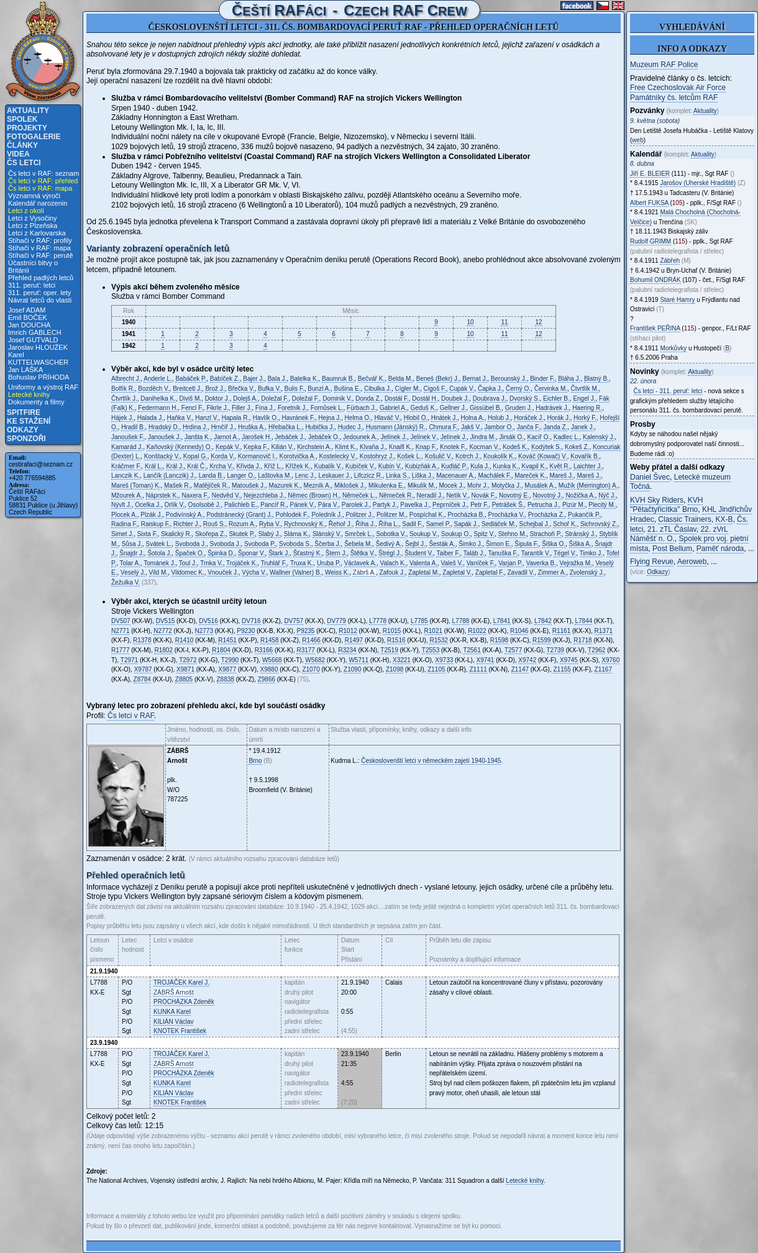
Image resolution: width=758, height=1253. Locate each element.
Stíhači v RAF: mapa (39, 248)
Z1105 (436, 669)
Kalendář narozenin (37, 203)
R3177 (305, 650)
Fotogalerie (33, 136)
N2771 (120, 630)
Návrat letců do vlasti (39, 300)
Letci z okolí (26, 210)
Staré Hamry (677, 299)
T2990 (230, 660)
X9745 (569, 660)
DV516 (208, 620)
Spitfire (23, 412)
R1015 (392, 630)
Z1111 (477, 669)
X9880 (269, 669)
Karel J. (181, 982)
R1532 (438, 640)
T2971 (129, 660)
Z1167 (603, 669)
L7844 (583, 620)
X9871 (185, 669)
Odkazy (23, 430)
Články (22, 145)
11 (504, 322)
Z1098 (394, 669)
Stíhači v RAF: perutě (40, 255)
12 (538, 322)
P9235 (305, 630)
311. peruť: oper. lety (39, 292)
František (179, 1030)
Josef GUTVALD (33, 340)
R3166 (264, 650)
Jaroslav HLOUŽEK (38, 347)
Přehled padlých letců (40, 277)
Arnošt (173, 992)
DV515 (165, 620)
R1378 (142, 640)
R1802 (163, 650)
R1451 (227, 640)
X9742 (527, 660)
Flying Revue (652, 561)
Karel (172, 1011)
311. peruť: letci (31, 285)
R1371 (604, 630)
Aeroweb (691, 561)
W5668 (272, 660)
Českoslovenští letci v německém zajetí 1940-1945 (431, 760)
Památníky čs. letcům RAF (674, 97)
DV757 (293, 620)
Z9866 (266, 679)
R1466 (311, 640)
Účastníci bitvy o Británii (33, 266)
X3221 (402, 660)
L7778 (377, 620)
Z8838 (225, 679)
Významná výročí (34, 195)
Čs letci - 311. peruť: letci (668, 391)
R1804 (221, 650)
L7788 (461, 620)
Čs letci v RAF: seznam (43, 173)
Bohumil (655, 279)
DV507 (120, 620)
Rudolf (650, 241)
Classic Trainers (684, 519)
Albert (649, 202)
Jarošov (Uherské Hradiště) (698, 183)
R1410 (184, 640)
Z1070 (310, 669)
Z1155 (561, 669)
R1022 (477, 630)
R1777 (120, 650)
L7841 (502, 620)
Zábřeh (670, 260)
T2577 (513, 650)
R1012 (348, 630)
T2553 (430, 650)
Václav (173, 1021)
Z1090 (352, 669)
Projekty (27, 128)
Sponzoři (26, 438)
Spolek (22, 119)
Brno (255, 760)
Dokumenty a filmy (36, 402)
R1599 (541, 640)
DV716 (251, 620)
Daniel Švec (650, 477)
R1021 (433, 630)
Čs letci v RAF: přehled (43, 181)
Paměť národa (720, 548)
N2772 (162, 630)
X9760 (610, 660)
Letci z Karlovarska (37, 233)
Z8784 (142, 679)
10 (470, 322)
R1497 (354, 640)
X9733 (444, 660)
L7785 (419, 620)
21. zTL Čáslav (671, 529)
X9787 (143, 669)
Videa (18, 154)
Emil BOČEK (27, 317)
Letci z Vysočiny (32, 218)
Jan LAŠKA (25, 369)
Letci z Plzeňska (32, 225)
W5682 (315, 660)
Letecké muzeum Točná (680, 482)
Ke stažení (28, 421)
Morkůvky (673, 348)
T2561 (471, 650)
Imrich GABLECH (35, 332)
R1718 (582, 640)
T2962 (596, 650)
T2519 (389, 650)
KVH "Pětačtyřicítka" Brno (666, 505)
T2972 (187, 660)
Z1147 (520, 669)
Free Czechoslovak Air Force (678, 87)
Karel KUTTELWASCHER (38, 358)
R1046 (519, 630)
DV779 (336, 620)
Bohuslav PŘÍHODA (38, 377)
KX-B (724, 519)
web (637, 140)
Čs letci (24, 162)
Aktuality (28, 110)
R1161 (561, 630)
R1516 (396, 640)
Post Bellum (672, 548)
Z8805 (184, 679)
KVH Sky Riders (656, 500)
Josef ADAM (27, 310)
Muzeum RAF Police (664, 64)
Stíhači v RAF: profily (40, 240)
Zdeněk (183, 1001)
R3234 (347, 650)
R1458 (269, 640)
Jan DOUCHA (29, 325)
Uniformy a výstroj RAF (43, 387)
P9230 (246, 630)
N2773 (204, 630)
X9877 (227, 669)
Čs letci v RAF (130, 715)
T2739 (555, 650)
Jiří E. (650, 173)
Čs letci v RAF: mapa (40, 188)
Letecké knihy (29, 394)
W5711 (358, 660)
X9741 (486, 660)
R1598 (499, 640)
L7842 (543, 620)
